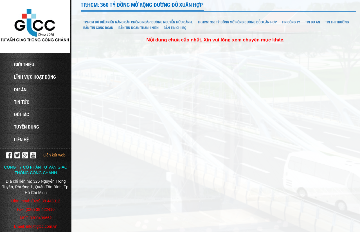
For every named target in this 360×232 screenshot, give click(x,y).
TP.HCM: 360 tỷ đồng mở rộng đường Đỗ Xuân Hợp (237, 22)
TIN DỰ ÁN (312, 22)
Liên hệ (21, 139)
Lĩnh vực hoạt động (35, 77)
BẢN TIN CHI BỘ (175, 27)
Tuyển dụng (26, 126)
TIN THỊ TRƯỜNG (337, 22)
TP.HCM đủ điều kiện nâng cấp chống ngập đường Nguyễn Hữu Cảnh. (138, 22)
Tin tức (21, 102)
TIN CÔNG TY (291, 22)
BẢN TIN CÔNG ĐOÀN (98, 27)
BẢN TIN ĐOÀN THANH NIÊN (138, 27)
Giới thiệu (24, 64)
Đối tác (21, 114)
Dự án (20, 89)
